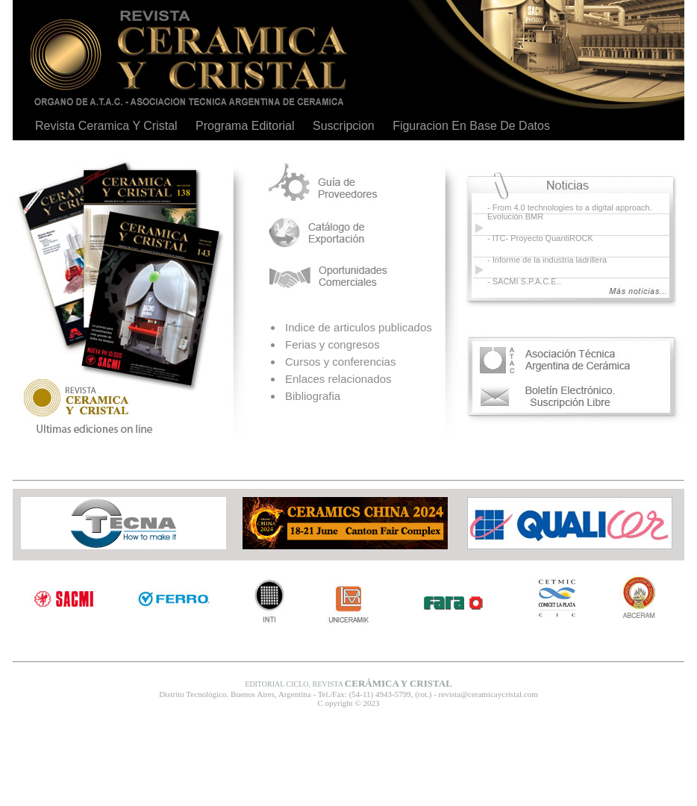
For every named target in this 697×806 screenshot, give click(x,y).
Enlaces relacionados (338, 378)
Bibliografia (312, 396)
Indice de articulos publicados (358, 327)
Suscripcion (344, 125)
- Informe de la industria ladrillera (547, 259)
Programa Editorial (245, 125)
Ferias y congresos (332, 344)
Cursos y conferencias (340, 361)
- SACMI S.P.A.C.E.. (524, 281)
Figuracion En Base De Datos (471, 125)
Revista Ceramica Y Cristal (106, 125)
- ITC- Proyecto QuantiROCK (540, 238)
